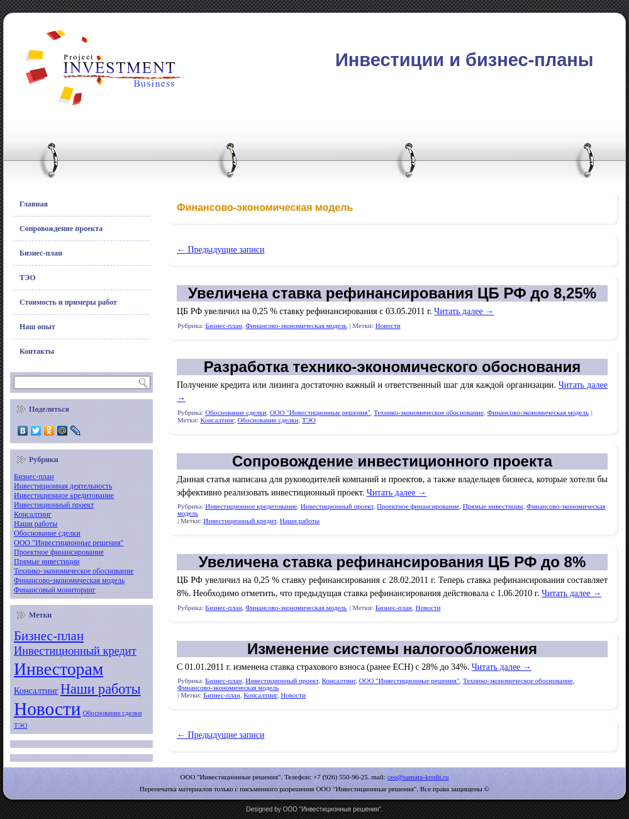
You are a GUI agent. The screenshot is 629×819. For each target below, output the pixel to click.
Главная (33, 204)
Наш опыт (37, 326)
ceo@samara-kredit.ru (418, 777)
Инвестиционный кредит (75, 651)
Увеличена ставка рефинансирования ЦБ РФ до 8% (392, 561)
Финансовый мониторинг (55, 589)
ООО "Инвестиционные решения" (68, 542)
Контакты (36, 351)
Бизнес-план (40, 253)
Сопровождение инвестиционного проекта (392, 461)
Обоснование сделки (47, 533)
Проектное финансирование (59, 552)
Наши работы (35, 523)
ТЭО (27, 277)
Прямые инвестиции (47, 561)
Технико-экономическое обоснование (74, 571)
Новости (47, 709)
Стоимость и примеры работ (68, 302)
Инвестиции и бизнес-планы (464, 60)
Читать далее (464, 311)
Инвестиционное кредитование (64, 495)
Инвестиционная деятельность (63, 486)
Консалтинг (33, 514)
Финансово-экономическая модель (69, 580)
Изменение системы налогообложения (392, 648)
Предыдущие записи (221, 249)
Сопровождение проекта (61, 228)
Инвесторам (58, 669)
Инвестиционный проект (54, 504)
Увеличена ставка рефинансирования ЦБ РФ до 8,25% (392, 293)
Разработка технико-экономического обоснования (392, 366)
